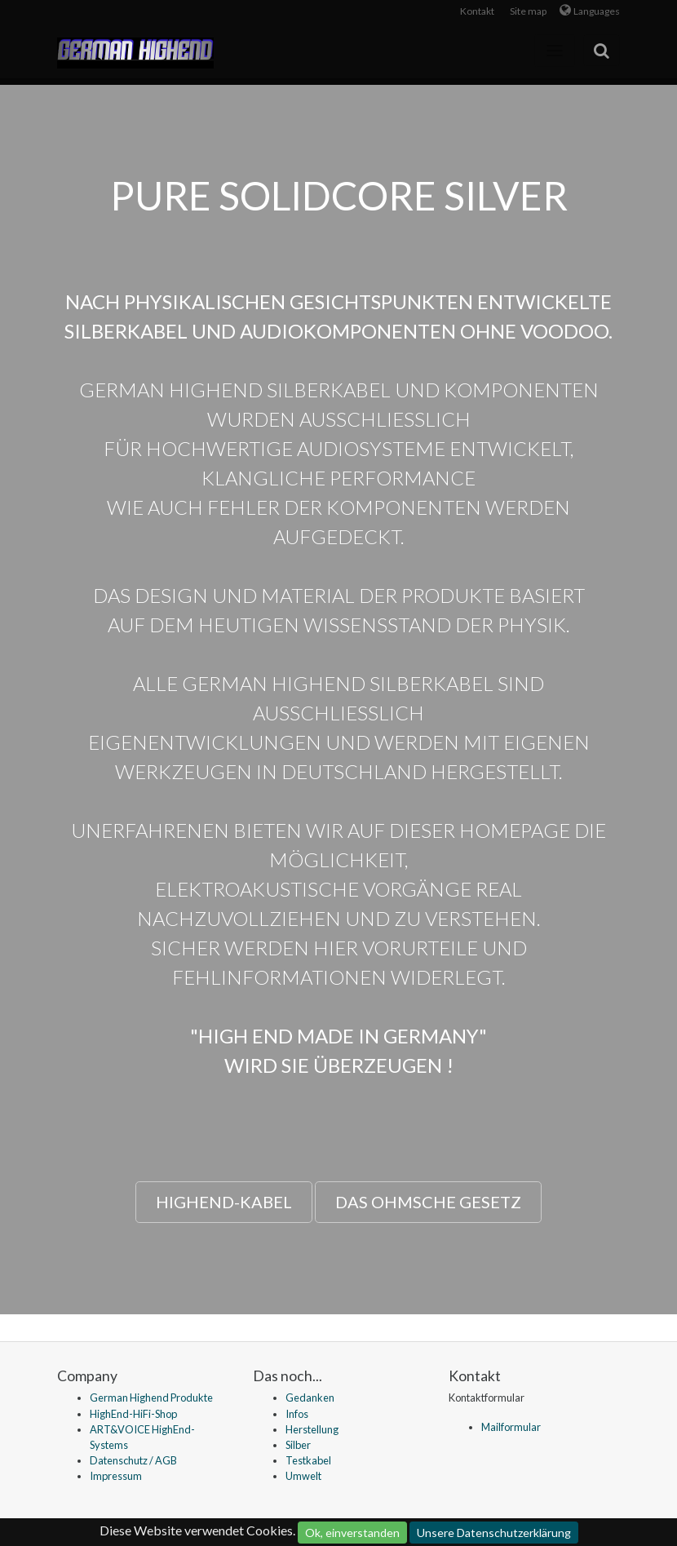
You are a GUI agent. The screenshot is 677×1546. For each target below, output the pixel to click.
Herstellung (311, 1429)
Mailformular (511, 1426)
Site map (528, 11)
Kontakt (477, 11)
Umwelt (303, 1475)
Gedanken (309, 1397)
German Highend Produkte (151, 1397)
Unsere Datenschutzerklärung (494, 1532)
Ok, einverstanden (352, 1532)
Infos (296, 1413)
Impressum (116, 1475)
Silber (298, 1444)
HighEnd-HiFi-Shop (133, 1413)
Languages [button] (596, 11)
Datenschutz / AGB (133, 1460)
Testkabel (308, 1460)
